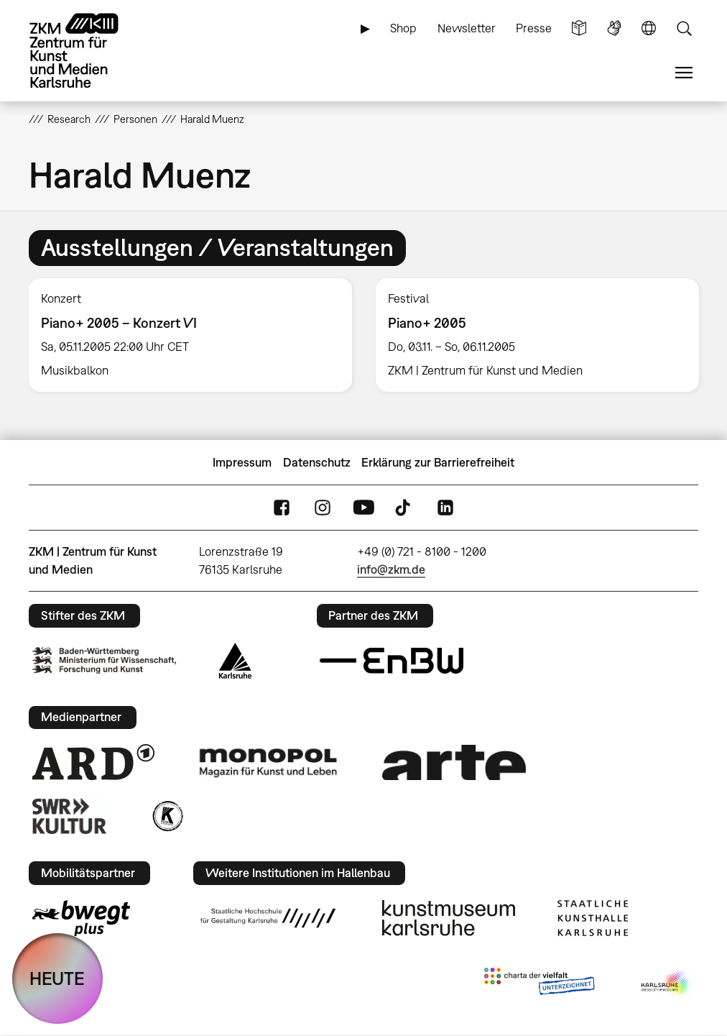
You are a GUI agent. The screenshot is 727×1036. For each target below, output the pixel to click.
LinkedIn (445, 508)
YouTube (363, 508)
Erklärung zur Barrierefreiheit (437, 462)
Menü (684, 73)
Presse (534, 28)
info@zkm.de (391, 569)
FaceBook (281, 508)
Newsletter (466, 28)
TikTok (404, 508)
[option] (190, 335)
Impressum (242, 462)
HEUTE (57, 978)
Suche (684, 28)
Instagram (322, 508)
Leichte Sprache (579, 28)
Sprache (648, 28)
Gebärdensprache (614, 28)
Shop (403, 28)
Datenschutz (317, 462)
